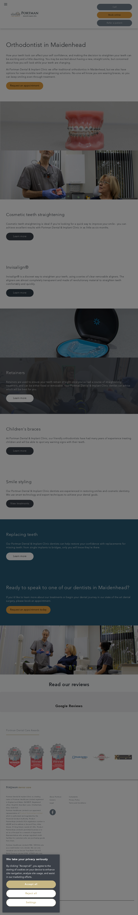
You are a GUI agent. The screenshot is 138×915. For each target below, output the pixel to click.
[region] (31, 883)
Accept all (31, 884)
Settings (31, 902)
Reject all (31, 893)
